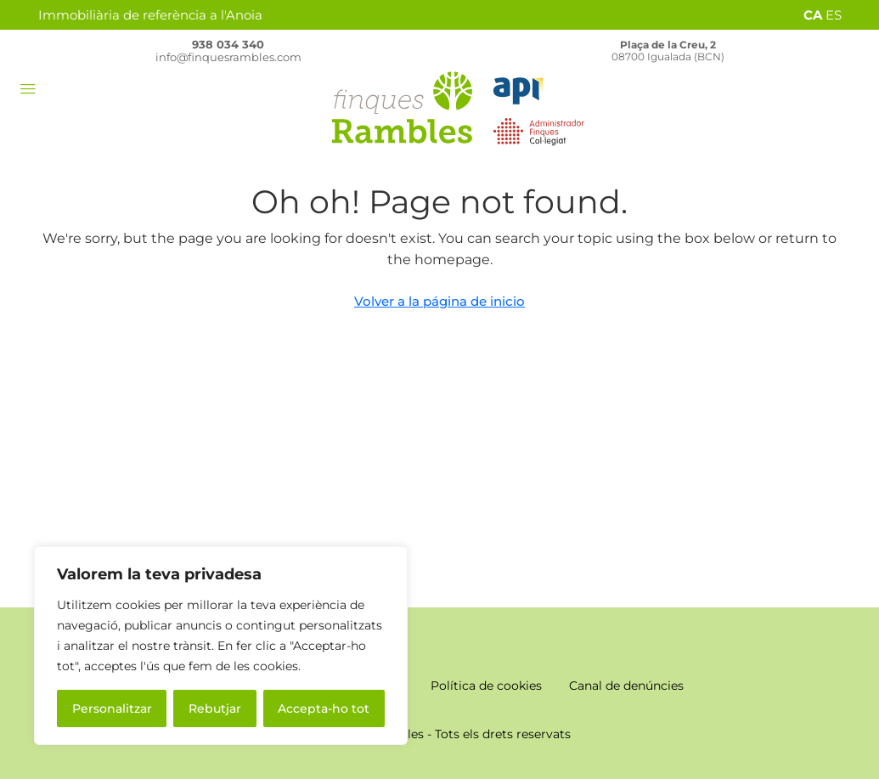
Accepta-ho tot (323, 708)
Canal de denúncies (626, 685)
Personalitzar (112, 708)
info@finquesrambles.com (228, 57)
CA (812, 15)
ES (833, 15)
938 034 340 (228, 44)
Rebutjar (215, 708)
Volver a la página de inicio (439, 301)
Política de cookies (486, 685)
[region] (221, 645)
